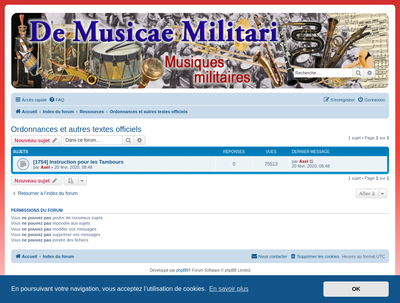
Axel (45, 167)
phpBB (182, 270)
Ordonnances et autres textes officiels (76, 129)
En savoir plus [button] (228, 288)
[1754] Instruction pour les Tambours (78, 162)
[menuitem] (56, 100)
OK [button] (356, 289)
